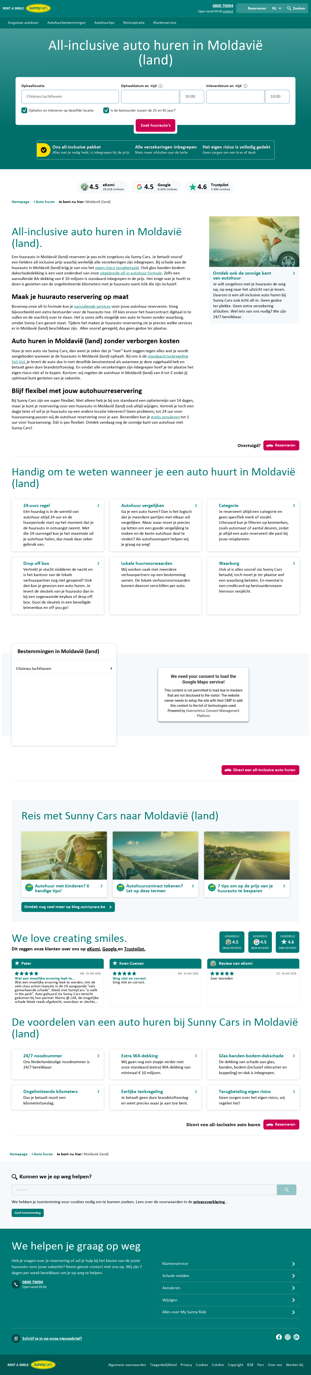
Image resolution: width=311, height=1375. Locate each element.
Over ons (275, 1365)
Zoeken (299, 8)
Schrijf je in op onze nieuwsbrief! (52, 1338)
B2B (250, 1365)
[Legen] (114, 97)
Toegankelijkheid (163, 1365)
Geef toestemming (28, 1213)
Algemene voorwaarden (127, 1365)
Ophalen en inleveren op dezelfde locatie (61, 110)
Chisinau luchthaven (33, 668)
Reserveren (280, 445)
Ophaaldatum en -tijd (142, 86)
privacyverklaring (209, 1202)
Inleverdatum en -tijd (226, 86)
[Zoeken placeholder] (286, 1189)
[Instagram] (288, 1337)
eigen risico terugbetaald (117, 268)
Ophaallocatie (32, 86)
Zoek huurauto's (156, 125)
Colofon (218, 1365)
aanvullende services (92, 306)
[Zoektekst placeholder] (144, 1189)
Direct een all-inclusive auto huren (260, 770)
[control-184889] (150, 97)
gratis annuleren (165, 417)
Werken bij (294, 1365)
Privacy (186, 1365)
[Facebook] (279, 1337)
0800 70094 (32, 1282)
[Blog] (296, 1337)
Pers (260, 1365)
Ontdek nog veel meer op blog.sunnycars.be (68, 907)
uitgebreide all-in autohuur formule (131, 273)
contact (228, 11)
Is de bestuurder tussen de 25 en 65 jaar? (143, 110)
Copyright (235, 1365)
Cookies (202, 1365)
